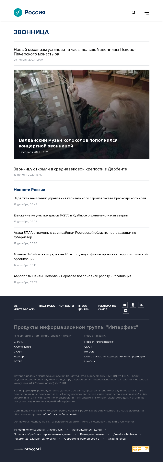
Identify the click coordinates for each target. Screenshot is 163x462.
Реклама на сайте (107, 307)
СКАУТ (18, 351)
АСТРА (18, 361)
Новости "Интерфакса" (99, 341)
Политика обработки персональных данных (43, 434)
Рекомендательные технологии (35, 438)
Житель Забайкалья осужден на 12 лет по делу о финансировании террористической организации (81, 256)
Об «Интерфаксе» (24, 307)
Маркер (19, 356)
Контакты (66, 305)
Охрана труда (117, 438)
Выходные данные (92, 434)
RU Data (89, 351)
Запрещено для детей (87, 429)
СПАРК (18, 341)
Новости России (29, 189)
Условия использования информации (39, 429)
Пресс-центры (83, 307)
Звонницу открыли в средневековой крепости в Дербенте (70, 169)
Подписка (47, 305)
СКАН (88, 346)
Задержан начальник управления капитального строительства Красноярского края (80, 198)
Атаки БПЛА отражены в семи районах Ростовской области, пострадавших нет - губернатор (77, 235)
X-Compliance (22, 346)
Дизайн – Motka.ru (125, 434)
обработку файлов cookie (60, 414)
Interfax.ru (90, 361)
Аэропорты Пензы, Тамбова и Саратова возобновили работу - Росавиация (72, 276)
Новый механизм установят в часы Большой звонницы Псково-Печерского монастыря (75, 52)
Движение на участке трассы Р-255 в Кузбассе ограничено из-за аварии (71, 215)
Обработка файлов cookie (81, 438)
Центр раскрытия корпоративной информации (114, 356)
